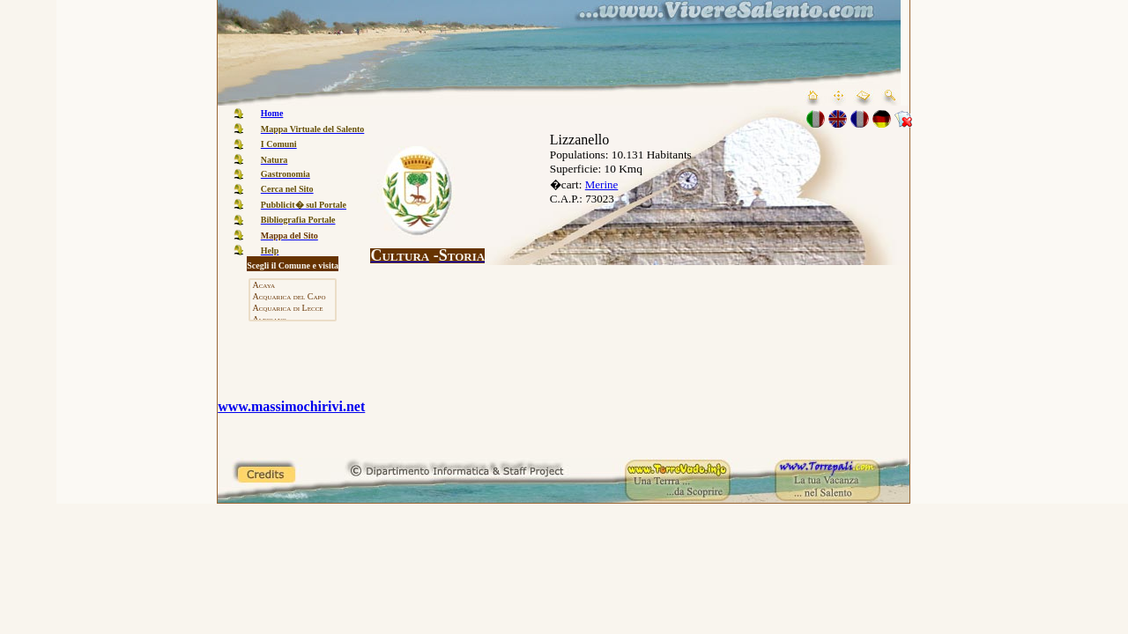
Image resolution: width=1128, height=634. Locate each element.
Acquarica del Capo (292, 297)
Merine (602, 184)
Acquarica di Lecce (292, 308)
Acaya (292, 285)
